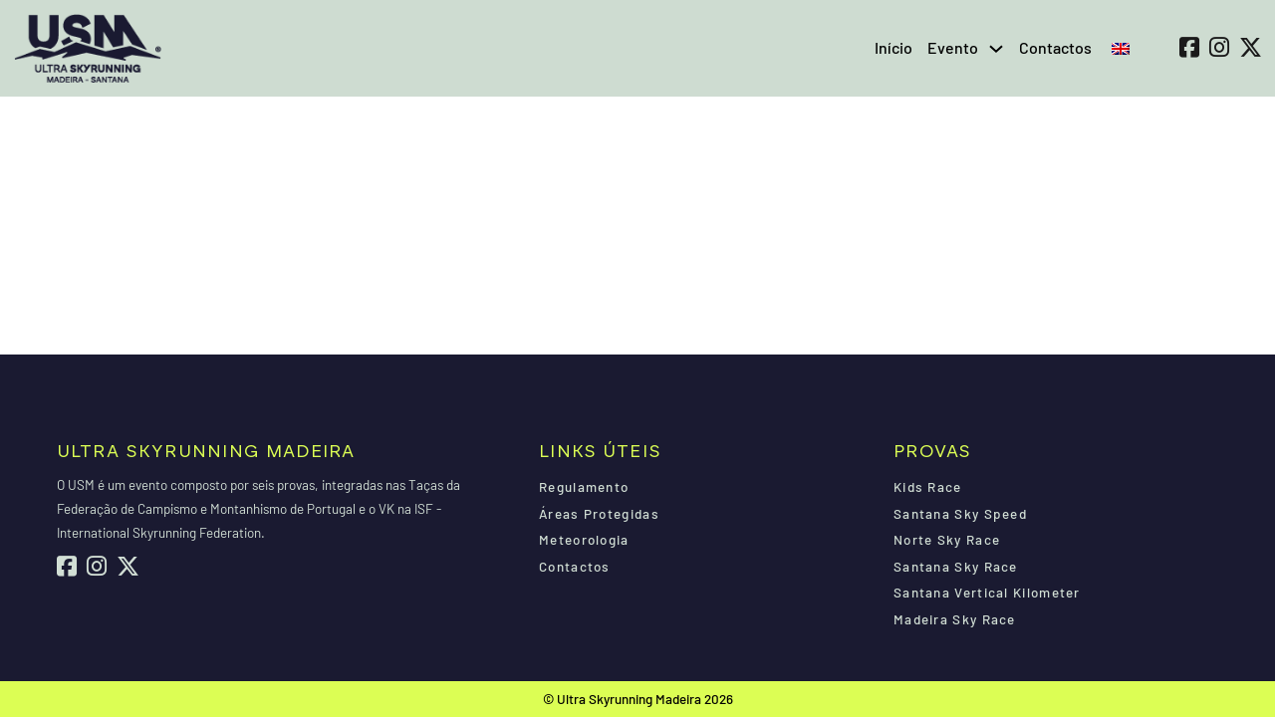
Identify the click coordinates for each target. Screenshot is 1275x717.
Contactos (1055, 47)
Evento (952, 47)
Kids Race (927, 487)
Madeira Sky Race (954, 619)
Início (893, 47)
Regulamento (584, 487)
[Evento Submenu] (996, 49)
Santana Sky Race (955, 567)
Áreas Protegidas (599, 514)
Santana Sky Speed (960, 514)
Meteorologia (584, 540)
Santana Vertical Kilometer (987, 592)
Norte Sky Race (946, 540)
